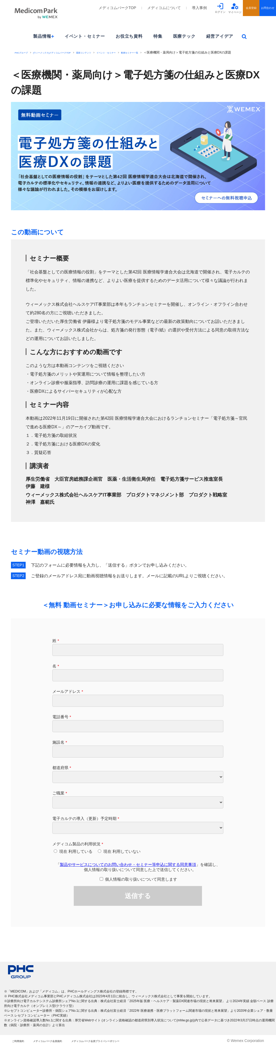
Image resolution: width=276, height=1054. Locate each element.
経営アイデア (219, 36)
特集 (157, 36)
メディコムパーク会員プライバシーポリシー (139, 1048)
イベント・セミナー (85, 36)
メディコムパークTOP (117, 8)
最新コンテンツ (112, 52)
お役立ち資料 (129, 36)
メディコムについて (164, 8)
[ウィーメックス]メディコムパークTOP (68, 52)
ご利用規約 (21, 1048)
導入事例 (199, 8)
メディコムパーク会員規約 (66, 1048)
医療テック (184, 36)
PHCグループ (24, 52)
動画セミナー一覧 (176, 52)
